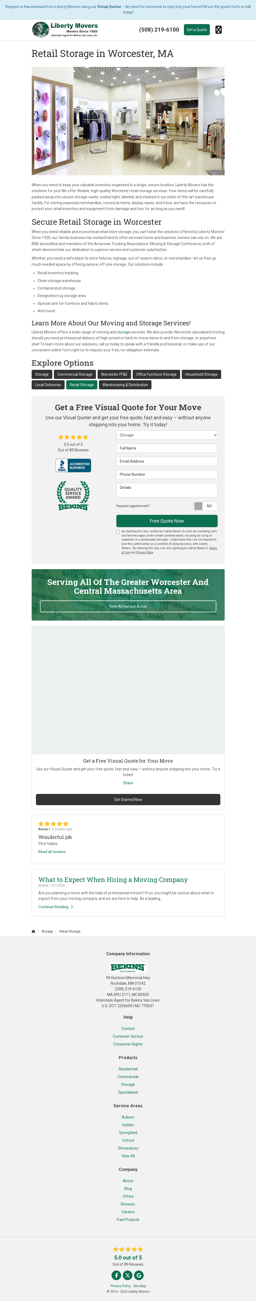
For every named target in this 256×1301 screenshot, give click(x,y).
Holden (128, 1125)
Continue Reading (55, 907)
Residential (128, 1069)
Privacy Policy (144, 552)
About (128, 1181)
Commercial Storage (74, 374)
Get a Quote (197, 30)
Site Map (139, 1286)
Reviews (128, 1204)
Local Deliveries (48, 385)
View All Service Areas (128, 606)
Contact (128, 1028)
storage (123, 332)
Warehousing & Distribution (125, 385)
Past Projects (128, 1220)
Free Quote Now (167, 521)
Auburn (128, 1117)
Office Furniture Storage (156, 374)
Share (128, 783)
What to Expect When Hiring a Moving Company (113, 879)
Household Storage (201, 374)
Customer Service (128, 1036)
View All (128, 1156)
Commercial (128, 1077)
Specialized (128, 1092)
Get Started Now (128, 799)
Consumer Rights (128, 1044)
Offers (128, 1196)
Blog (128, 1188)
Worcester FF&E (114, 374)
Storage (42, 374)
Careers (128, 1212)
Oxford (128, 1140)
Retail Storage (82, 385)
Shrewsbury (128, 1148)
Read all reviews (52, 852)
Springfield (128, 1133)
